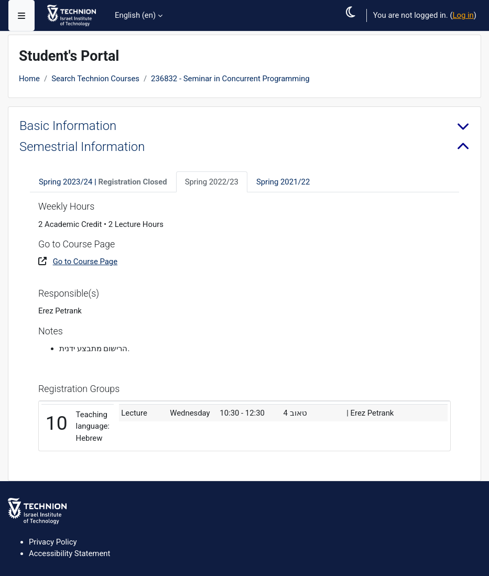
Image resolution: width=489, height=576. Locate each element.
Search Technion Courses (95, 78)
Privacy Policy (53, 542)
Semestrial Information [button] (82, 146)
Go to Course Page (85, 261)
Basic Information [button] (67, 125)
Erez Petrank (60, 311)
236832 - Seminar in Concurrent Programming (230, 78)
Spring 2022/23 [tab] (211, 182)
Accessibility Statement (69, 553)
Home (29, 78)
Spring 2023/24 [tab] (103, 182)
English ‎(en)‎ (135, 15)
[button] (354, 24)
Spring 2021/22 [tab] (283, 182)
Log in (462, 15)
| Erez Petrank (370, 413)
